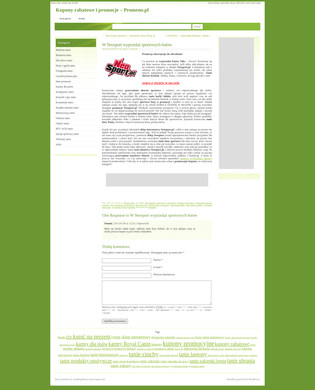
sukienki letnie (217, 349)
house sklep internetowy (209, 337)
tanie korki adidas (177, 205)
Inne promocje (63, 81)
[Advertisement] (157, 179)
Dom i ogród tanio (65, 65)
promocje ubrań (164, 348)
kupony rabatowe (232, 344)
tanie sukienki (150, 361)
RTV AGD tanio (64, 128)
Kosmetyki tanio (64, 102)
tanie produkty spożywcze (86, 361)
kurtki (253, 345)
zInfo (58, 144)
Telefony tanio (63, 139)
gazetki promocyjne (185, 337)
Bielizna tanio (63, 49)
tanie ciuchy (144, 354)
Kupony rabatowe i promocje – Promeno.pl (102, 10)
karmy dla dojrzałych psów (238, 337)
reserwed (179, 349)
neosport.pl (171, 203)
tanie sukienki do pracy (175, 361)
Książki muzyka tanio (67, 107)
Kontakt (82, 19)
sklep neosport (141, 205)
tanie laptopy (193, 354)
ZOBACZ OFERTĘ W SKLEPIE (161, 83)
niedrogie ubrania (93, 349)
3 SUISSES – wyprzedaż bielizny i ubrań (188, 35)
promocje (108, 348)
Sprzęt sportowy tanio (67, 133)
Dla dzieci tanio (64, 60)
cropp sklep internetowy (130, 337)
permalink (152, 207)
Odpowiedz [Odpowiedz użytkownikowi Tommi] (143, 223)
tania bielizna (81, 355)
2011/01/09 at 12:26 (124, 223)
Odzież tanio (62, 123)
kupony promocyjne (188, 343)
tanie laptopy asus (216, 355)
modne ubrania (73, 349)
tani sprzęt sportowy (160, 366)
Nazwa (158, 259)
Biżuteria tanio (63, 55)
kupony (156, 344)
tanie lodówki (231, 355)
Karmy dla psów (64, 86)
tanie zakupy (121, 365)
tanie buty (123, 355)
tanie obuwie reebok (194, 205)
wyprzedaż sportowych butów (123, 207)
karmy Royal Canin (129, 344)
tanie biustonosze (104, 354)
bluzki (61, 337)
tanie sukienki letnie (207, 361)
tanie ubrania (241, 361)
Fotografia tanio (64, 70)
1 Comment (132, 49)
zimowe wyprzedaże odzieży (196, 158)
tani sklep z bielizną (141, 366)
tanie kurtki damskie (168, 355)
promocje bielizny (125, 348)
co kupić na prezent (88, 336)
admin (124, 49)
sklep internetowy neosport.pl (122, 205)
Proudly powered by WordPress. (243, 379)
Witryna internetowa (164, 274)
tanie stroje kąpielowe (126, 361)
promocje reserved (145, 349)
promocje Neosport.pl (185, 203)
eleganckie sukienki (163, 337)
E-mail (158, 267)
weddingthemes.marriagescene (89, 379)
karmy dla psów (92, 344)
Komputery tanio (65, 91)
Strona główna (65, 19)
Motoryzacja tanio (65, 112)
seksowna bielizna (197, 349)
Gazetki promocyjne (66, 76)
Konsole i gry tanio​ (66, 97)
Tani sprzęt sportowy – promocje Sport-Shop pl (128, 35)
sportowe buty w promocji (158, 205)
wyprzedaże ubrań (179, 366)
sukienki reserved (233, 349)
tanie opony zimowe (247, 355)
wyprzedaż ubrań (196, 366)
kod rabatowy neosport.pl (155, 203)
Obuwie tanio (128, 203)
